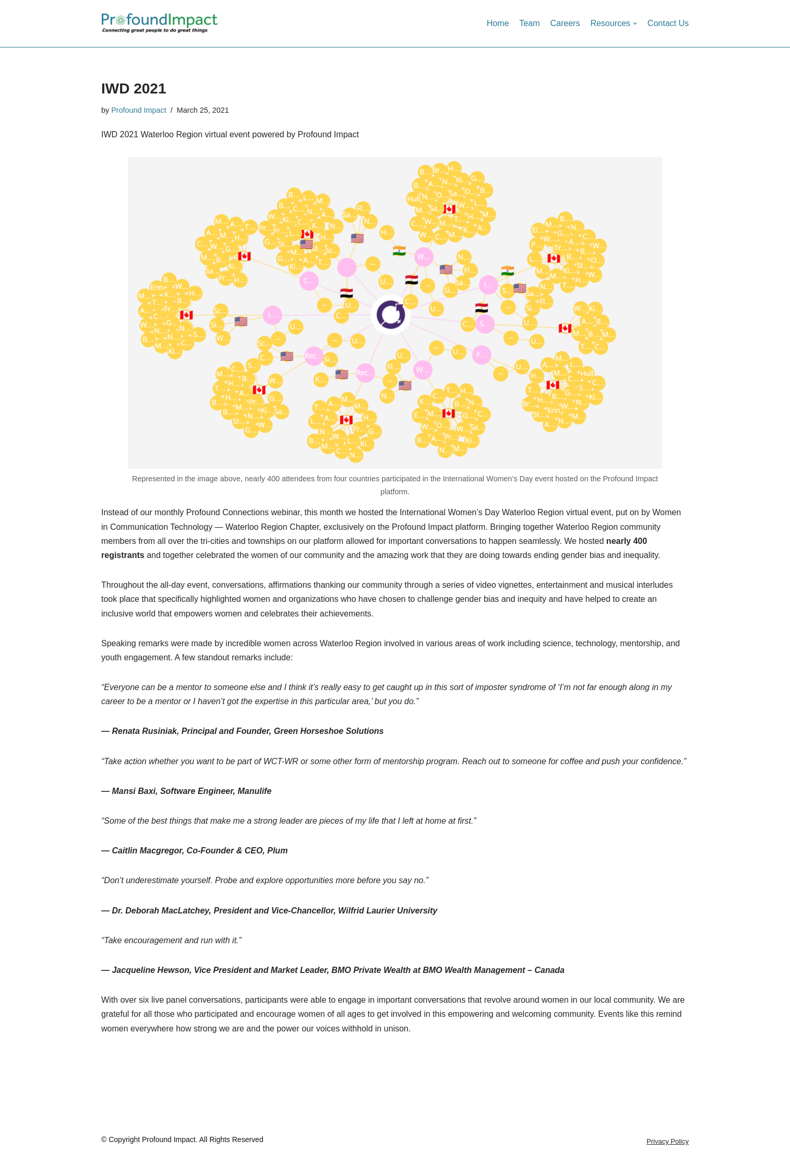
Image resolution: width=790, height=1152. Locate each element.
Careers (565, 23)
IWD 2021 (133, 88)
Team (529, 23)
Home (498, 23)
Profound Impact (138, 110)
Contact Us (668, 23)
